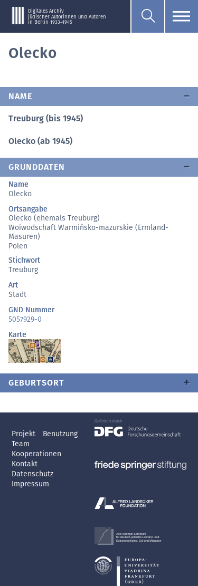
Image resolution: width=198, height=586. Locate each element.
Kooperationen (36, 453)
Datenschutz (32, 473)
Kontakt (24, 463)
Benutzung (60, 433)
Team (21, 443)
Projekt (24, 433)
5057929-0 (25, 319)
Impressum (30, 483)
